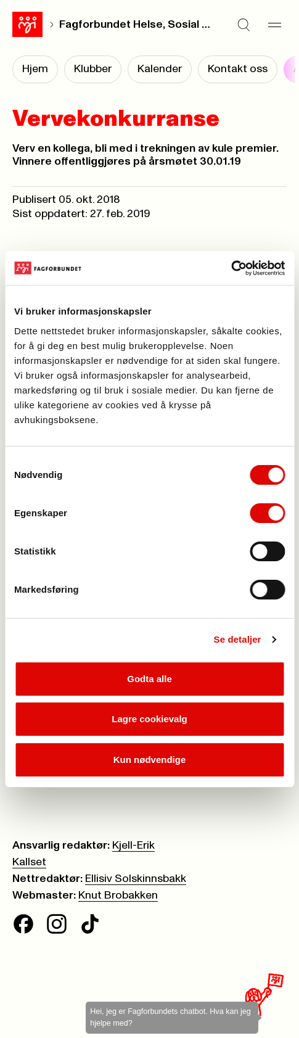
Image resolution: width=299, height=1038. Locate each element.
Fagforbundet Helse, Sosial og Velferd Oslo (136, 24)
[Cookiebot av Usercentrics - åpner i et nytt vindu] (231, 268)
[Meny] (274, 24)
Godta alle (149, 678)
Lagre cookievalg (149, 719)
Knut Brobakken (118, 895)
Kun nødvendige (149, 759)
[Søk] (243, 24)
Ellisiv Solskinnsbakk (135, 878)
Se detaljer (237, 639)
